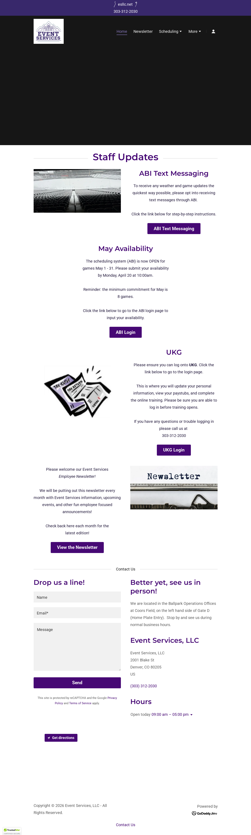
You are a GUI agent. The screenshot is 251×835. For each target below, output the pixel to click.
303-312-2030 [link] (126, 11)
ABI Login (125, 332)
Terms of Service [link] (80, 703)
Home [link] (122, 31)
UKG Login (174, 450)
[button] (170, 32)
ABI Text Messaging (174, 228)
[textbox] (77, 596)
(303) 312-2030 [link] (143, 686)
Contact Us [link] (125, 824)
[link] (49, 31)
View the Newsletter (77, 547)
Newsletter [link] (143, 31)
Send (77, 682)
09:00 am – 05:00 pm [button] (170, 714)
